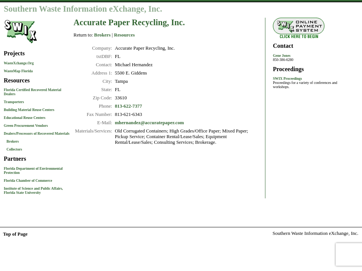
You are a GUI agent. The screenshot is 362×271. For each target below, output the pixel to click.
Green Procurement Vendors (26, 125)
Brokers (12, 141)
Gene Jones (282, 55)
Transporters (14, 102)
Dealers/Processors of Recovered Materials (37, 133)
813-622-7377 (128, 106)
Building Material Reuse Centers (29, 110)
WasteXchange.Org (19, 63)
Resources (124, 35)
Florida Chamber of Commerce (28, 180)
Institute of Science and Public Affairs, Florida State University (33, 190)
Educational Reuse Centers (24, 118)
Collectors (14, 149)
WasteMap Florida (18, 71)
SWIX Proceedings (287, 78)
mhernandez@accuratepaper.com (149, 122)
